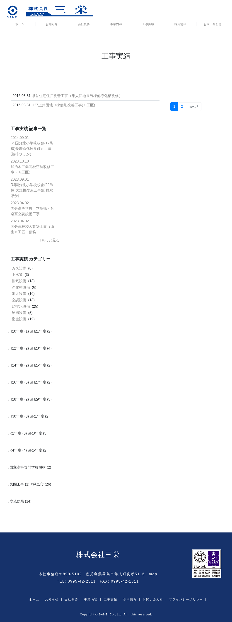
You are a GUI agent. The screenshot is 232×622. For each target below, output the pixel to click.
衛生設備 (19, 319)
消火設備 (19, 294)
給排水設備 (21, 306)
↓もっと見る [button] (50, 240)
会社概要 (84, 24)
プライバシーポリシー (186, 599)
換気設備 (19, 281)
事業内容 (116, 24)
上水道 (17, 275)
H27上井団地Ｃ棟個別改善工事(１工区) (63, 105)
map (153, 574)
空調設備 (19, 300)
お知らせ (52, 24)
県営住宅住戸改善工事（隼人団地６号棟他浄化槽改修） (77, 96)
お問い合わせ (212, 24)
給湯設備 (19, 313)
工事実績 (148, 24)
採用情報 (180, 24)
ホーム (19, 24)
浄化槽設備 (21, 287)
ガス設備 (19, 268)
